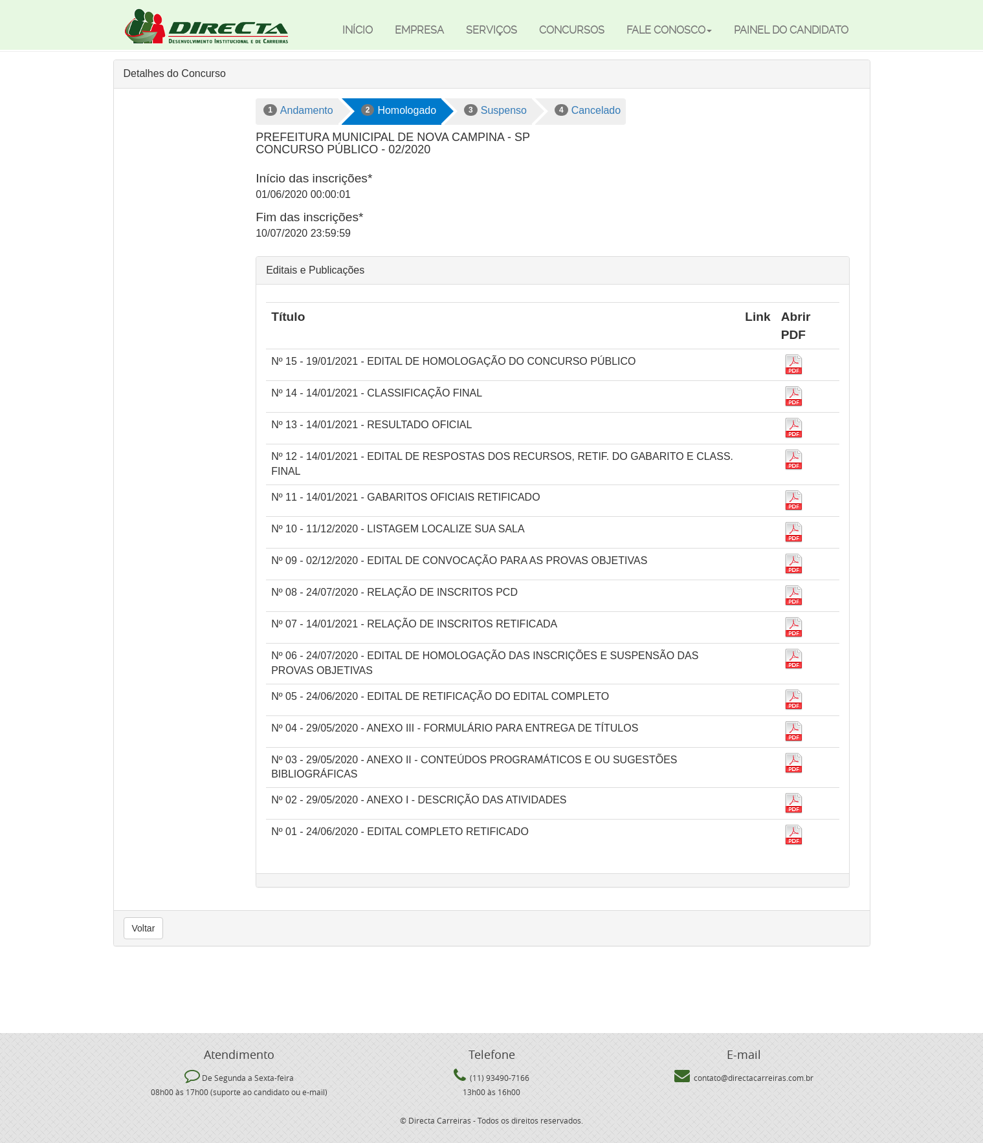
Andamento (298, 110)
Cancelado (588, 110)
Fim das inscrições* (309, 217)
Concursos (571, 30)
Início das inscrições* (314, 178)
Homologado (398, 110)
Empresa (419, 30)
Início (357, 30)
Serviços (491, 30)
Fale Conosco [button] (669, 30)
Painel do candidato (791, 30)
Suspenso (495, 110)
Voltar (143, 928)
